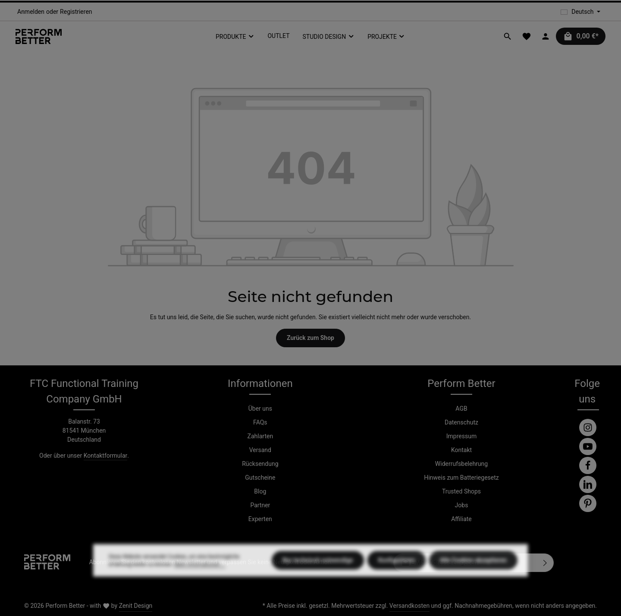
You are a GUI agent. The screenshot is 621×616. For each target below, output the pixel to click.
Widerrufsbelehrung (461, 463)
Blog (260, 491)
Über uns (260, 408)
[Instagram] (587, 427)
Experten (260, 518)
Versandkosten (409, 605)
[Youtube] (587, 446)
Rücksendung (260, 463)
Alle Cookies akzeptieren (473, 578)
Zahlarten (260, 436)
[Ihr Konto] (545, 36)
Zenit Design (136, 605)
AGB (461, 408)
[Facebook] (587, 465)
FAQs (260, 422)
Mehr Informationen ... (199, 583)
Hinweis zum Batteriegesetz (461, 477)
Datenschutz (461, 422)
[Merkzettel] (526, 36)
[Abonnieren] (545, 562)
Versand (260, 449)
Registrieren (76, 11)
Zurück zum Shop (310, 337)
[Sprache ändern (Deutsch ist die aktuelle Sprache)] (580, 12)
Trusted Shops (461, 491)
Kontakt (461, 449)
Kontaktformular (106, 455)
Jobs (461, 505)
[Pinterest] (587, 503)
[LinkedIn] (587, 484)
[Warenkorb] (580, 36)
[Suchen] (507, 36)
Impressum (461, 436)
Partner (260, 505)
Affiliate (461, 518)
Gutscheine (260, 477)
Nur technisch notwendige (317, 578)
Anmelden (30, 11)
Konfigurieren (396, 578)
